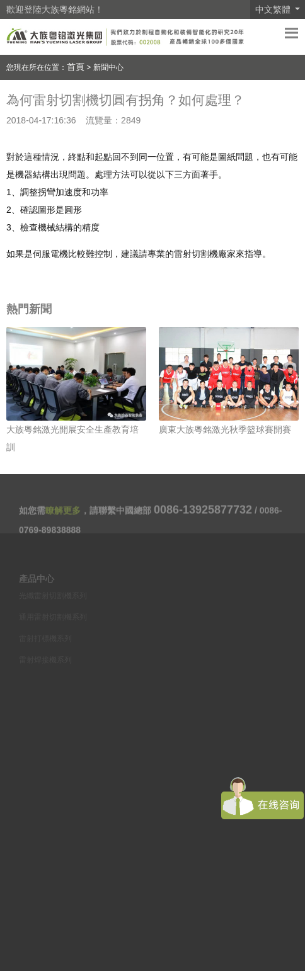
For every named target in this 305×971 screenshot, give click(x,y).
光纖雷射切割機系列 (53, 599)
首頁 (75, 67)
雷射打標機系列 (45, 642)
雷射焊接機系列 (45, 663)
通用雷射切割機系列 (53, 620)
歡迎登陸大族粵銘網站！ (54, 9)
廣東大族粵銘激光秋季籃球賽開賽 (225, 429)
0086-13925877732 (203, 513)
